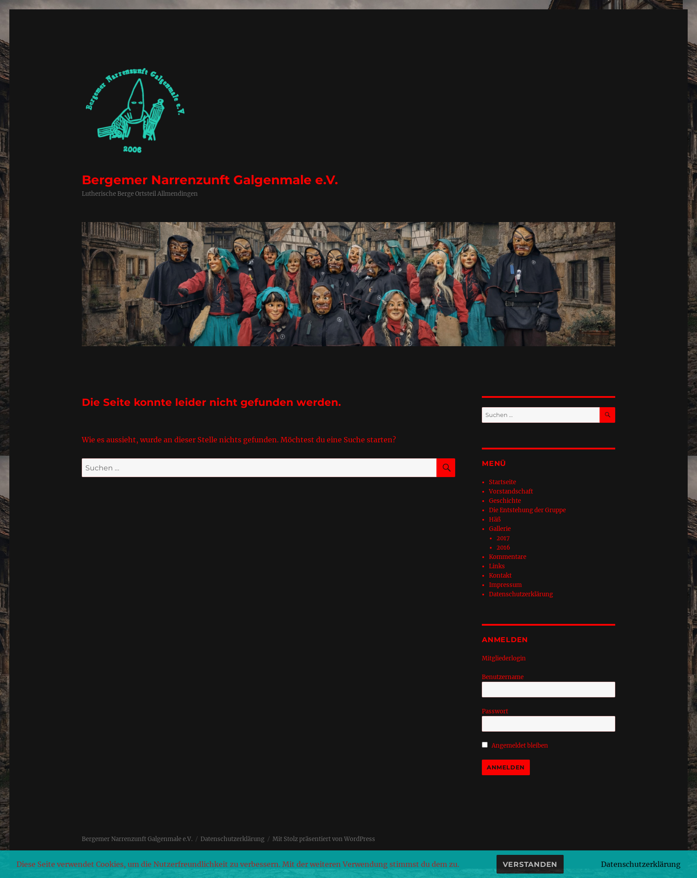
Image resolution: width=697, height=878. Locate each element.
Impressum (505, 585)
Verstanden (530, 864)
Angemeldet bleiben (515, 745)
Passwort (495, 711)
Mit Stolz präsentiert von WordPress (323, 839)
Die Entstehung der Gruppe (527, 510)
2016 (503, 547)
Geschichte (505, 501)
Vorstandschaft (511, 491)
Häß (495, 519)
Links (497, 566)
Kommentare (507, 557)
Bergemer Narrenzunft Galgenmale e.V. (210, 179)
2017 (503, 538)
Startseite (502, 482)
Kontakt (500, 575)
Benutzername (503, 677)
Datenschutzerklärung (521, 594)
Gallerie (500, 529)
